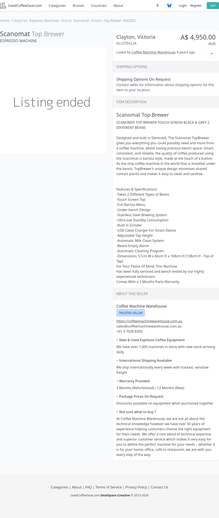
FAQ (89, 487)
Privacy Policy (136, 487)
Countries (99, 5)
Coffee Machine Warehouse (154, 52)
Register (196, 5)
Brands (78, 5)
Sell (212, 5)
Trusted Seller (130, 313)
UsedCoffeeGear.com (21, 6)
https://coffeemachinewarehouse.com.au (149, 321)
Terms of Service (109, 487)
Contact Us (159, 487)
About (118, 5)
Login (183, 5)
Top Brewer (48, 33)
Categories (57, 5)
